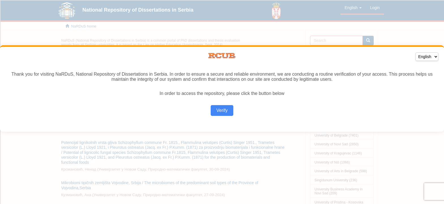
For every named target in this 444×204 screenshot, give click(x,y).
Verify (222, 110)
